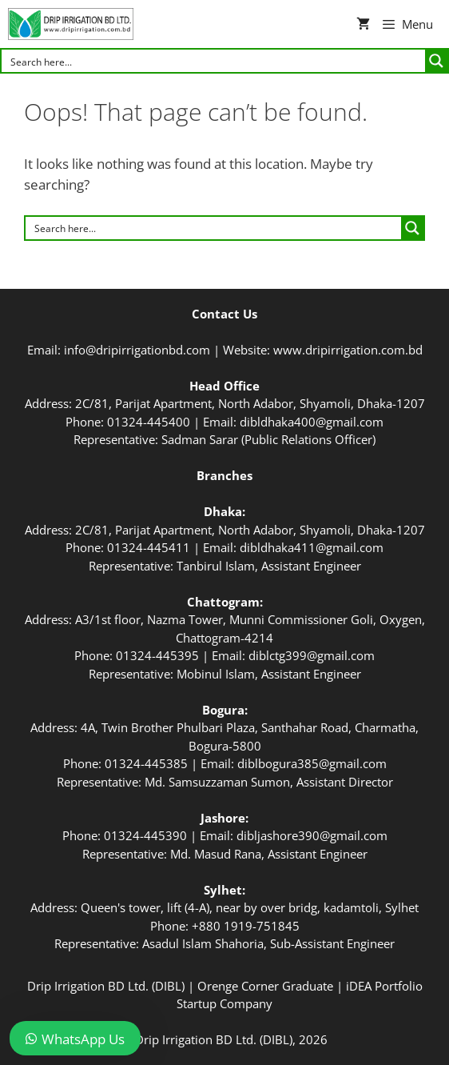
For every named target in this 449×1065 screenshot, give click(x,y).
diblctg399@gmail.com (311, 655)
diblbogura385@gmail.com (312, 763)
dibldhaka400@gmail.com (311, 422)
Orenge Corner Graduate (265, 986)
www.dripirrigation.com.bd (348, 350)
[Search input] (214, 61)
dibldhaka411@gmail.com (311, 547)
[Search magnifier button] (436, 61)
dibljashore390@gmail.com (311, 835)
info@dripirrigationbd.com (137, 350)
